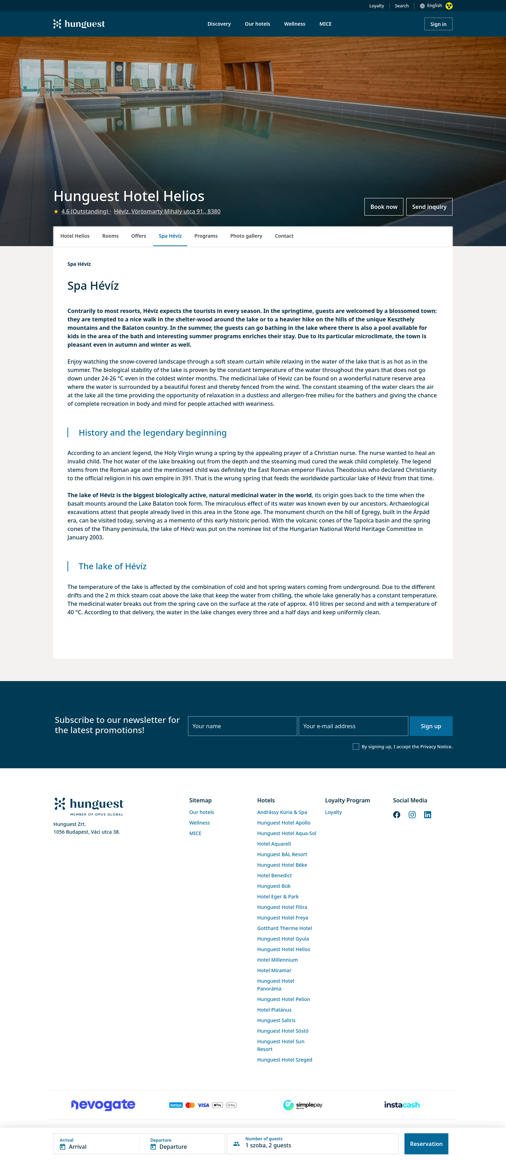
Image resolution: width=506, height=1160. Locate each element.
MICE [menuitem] (325, 23)
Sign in (438, 24)
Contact (284, 235)
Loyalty (376, 6)
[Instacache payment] (403, 1105)
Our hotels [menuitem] (257, 23)
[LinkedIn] (427, 814)
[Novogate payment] (103, 1105)
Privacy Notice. (436, 746)
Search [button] (402, 6)
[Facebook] (396, 814)
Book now (383, 207)
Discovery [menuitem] (219, 23)
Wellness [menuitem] (294, 23)
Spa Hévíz (170, 235)
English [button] (434, 5)
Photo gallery (246, 235)
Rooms (110, 235)
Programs (206, 235)
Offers (139, 235)
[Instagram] (412, 814)
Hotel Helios (75, 235)
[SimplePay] (303, 1105)
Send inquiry (429, 207)
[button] (139, 1143)
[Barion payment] (203, 1105)
